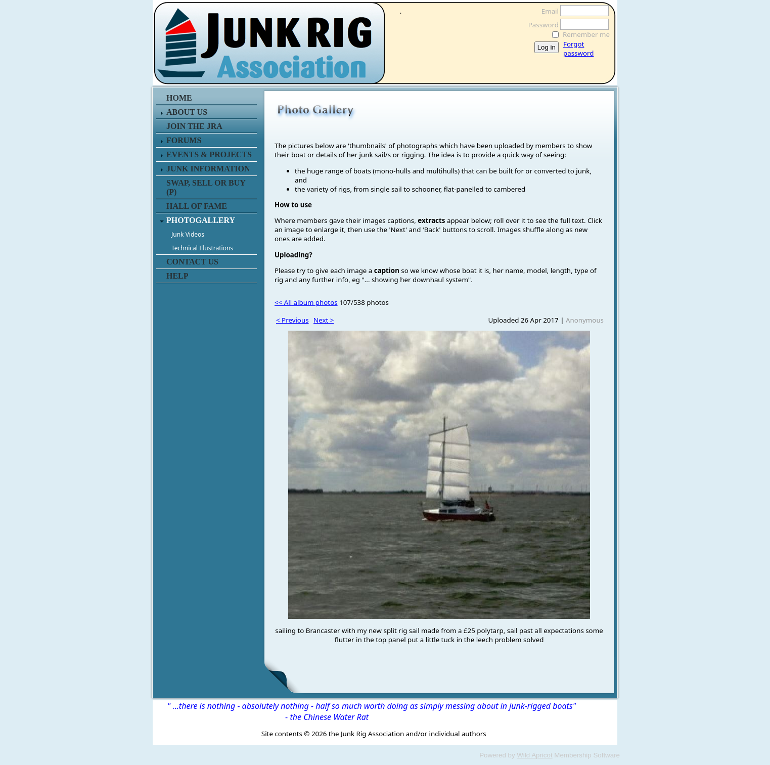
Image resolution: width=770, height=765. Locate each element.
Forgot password (578, 48)
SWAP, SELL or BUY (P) (205, 187)
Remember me (586, 34)
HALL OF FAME (196, 206)
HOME (179, 98)
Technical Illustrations (202, 248)
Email (547, 11)
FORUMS (183, 140)
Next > (323, 320)
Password (541, 24)
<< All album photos (306, 302)
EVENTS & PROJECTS (209, 154)
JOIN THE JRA (194, 126)
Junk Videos (187, 234)
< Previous (292, 320)
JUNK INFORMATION (208, 168)
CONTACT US (192, 261)
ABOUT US (186, 112)
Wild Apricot (534, 755)
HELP (177, 276)
